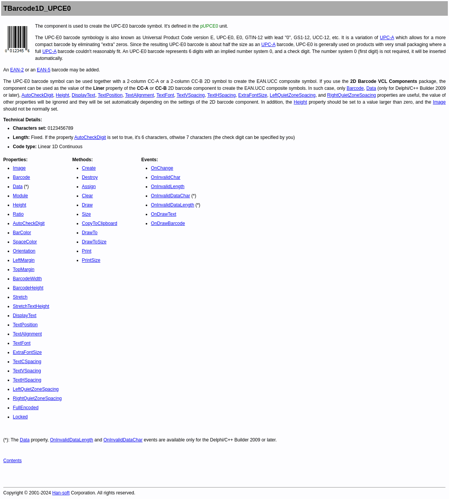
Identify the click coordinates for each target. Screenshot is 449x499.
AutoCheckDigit (37, 95)
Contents (12, 460)
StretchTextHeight (31, 306)
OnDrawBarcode (168, 223)
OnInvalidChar (166, 177)
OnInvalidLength (167, 186)
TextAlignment (139, 95)
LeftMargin (24, 260)
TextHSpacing (221, 95)
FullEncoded (26, 407)
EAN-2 (17, 70)
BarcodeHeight (28, 288)
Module (20, 195)
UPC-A (387, 37)
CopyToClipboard (99, 223)
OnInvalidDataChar (170, 195)
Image (439, 102)
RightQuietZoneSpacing (351, 95)
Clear (87, 195)
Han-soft (60, 493)
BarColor (22, 232)
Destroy (90, 177)
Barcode (355, 88)
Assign (89, 186)
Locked (20, 417)
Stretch (20, 297)
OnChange (162, 168)
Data (371, 88)
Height (62, 95)
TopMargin (24, 269)
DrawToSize (94, 242)
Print (87, 251)
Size (86, 214)
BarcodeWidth (27, 278)
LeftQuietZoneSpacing (292, 95)
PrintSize (91, 260)
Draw (87, 205)
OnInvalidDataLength (172, 205)
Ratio (18, 214)
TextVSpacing (191, 95)
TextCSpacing (27, 361)
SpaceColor (25, 242)
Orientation (24, 251)
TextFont (165, 95)
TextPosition (110, 95)
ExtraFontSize (252, 95)
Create (89, 168)
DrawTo (90, 232)
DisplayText (83, 95)
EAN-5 (43, 70)
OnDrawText (163, 214)
